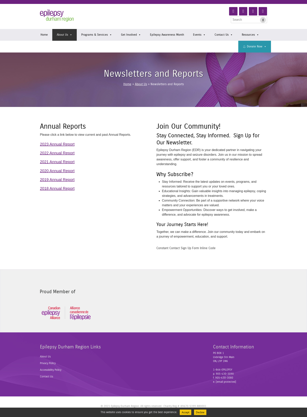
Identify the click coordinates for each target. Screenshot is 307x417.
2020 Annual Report (57, 171)
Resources (250, 35)
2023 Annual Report (57, 144)
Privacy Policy (48, 363)
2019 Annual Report (57, 179)
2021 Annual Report (57, 162)
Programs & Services (96, 35)
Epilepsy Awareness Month (167, 34)
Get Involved (131, 35)
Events (199, 35)
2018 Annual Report (57, 188)
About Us (64, 35)
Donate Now (256, 46)
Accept (185, 412)
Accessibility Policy (50, 370)
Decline (200, 412)
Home (44, 34)
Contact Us (224, 35)
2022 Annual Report (57, 153)
